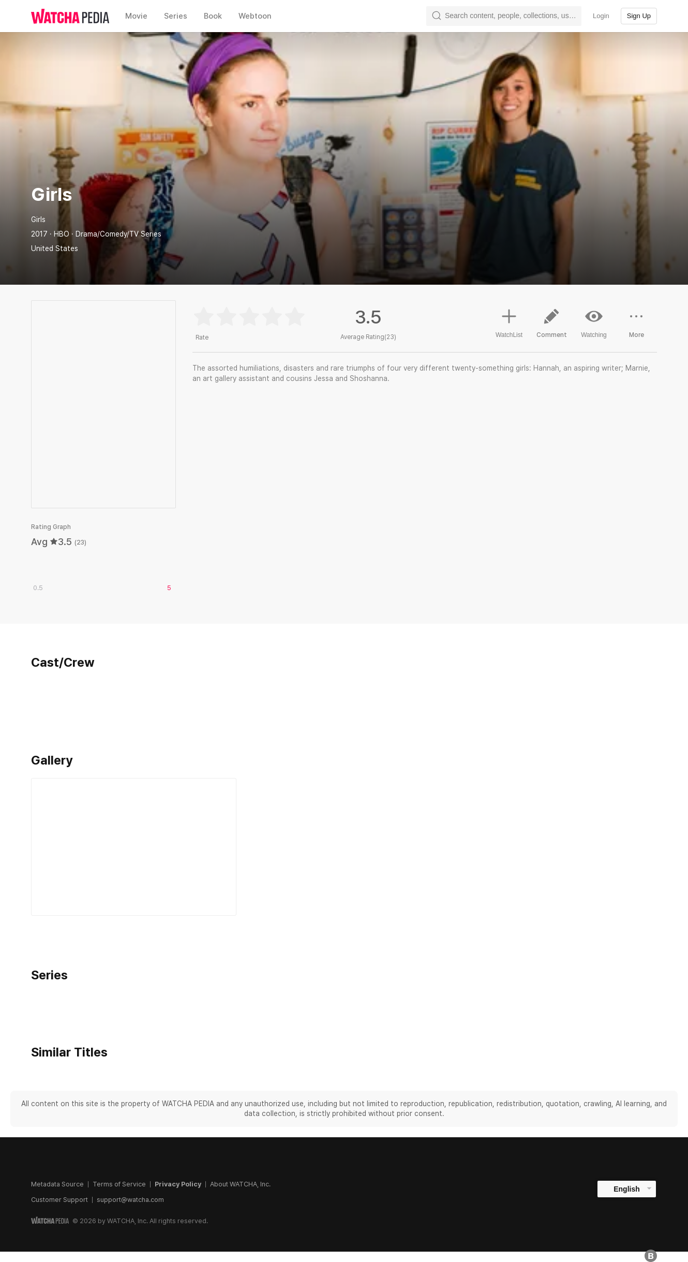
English (627, 1189)
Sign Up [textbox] (639, 16)
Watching (594, 323)
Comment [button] (551, 327)
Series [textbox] (175, 16)
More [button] (636, 327)
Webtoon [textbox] (255, 16)
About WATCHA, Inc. (240, 1184)
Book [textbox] (213, 16)
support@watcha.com (130, 1200)
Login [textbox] (601, 16)
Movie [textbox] (136, 16)
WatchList (509, 322)
